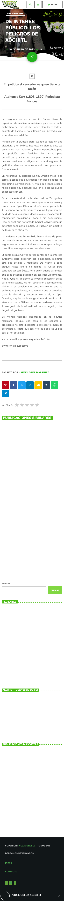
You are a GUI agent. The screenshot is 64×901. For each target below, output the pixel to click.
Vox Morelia (27, 846)
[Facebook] (15, 883)
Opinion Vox (15, 13)
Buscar (6, 583)
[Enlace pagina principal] (10, 5)
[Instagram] (10, 883)
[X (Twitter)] (6, 883)
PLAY (52, 4)
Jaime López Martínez (34, 372)
